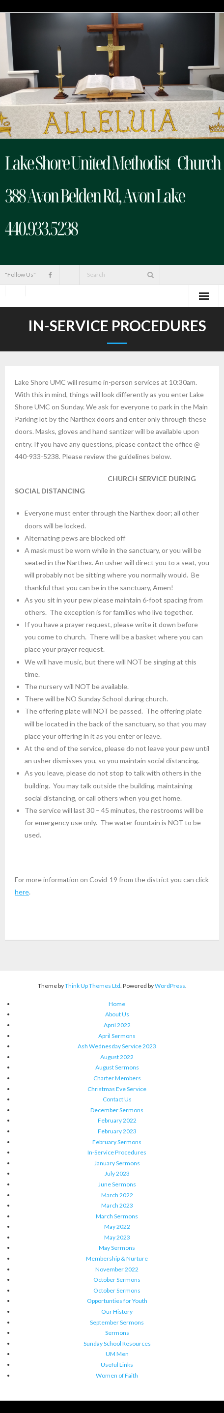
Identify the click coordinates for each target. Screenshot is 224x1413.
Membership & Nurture (117, 1258)
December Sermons (116, 1110)
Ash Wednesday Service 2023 (117, 1046)
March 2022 (117, 1195)
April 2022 (117, 1025)
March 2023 (117, 1205)
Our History (117, 1311)
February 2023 (117, 1131)
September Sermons (117, 1322)
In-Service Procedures (116, 1152)
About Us (117, 1014)
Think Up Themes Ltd (92, 985)
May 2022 (117, 1226)
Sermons (117, 1332)
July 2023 (117, 1173)
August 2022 (117, 1057)
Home (117, 1004)
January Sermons (117, 1163)
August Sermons (117, 1067)
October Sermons (116, 1279)
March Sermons (117, 1216)
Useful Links (117, 1364)
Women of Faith (117, 1375)
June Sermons (117, 1184)
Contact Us (117, 1099)
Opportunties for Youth (117, 1300)
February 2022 (117, 1120)
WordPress (170, 985)
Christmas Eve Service (116, 1089)
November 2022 (117, 1269)
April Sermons (117, 1035)
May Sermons (117, 1247)
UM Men (117, 1353)
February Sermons (116, 1142)
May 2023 (117, 1237)
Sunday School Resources (117, 1343)
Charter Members (117, 1078)
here (22, 892)
